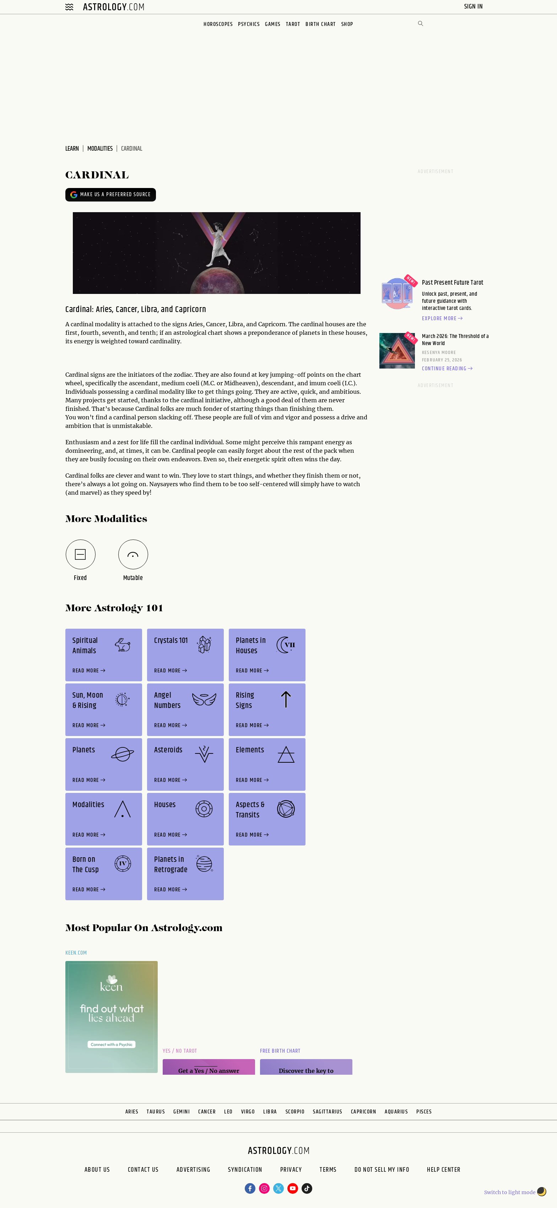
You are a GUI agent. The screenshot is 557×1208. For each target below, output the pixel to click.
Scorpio (295, 1111)
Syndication (245, 1170)
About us (97, 1170)
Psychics (249, 24)
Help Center (444, 1170)
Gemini (181, 1111)
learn (72, 149)
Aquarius (396, 1111)
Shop (347, 24)
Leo (228, 1111)
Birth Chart (320, 24)
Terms (328, 1170)
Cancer (207, 1111)
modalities (100, 149)
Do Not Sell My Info (382, 1170)
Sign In (474, 6)
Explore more (443, 318)
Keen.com (76, 953)
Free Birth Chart (280, 1051)
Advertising (194, 1170)
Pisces (424, 1111)
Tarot (293, 24)
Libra (270, 1111)
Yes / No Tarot (180, 1051)
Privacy (291, 1170)
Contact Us (143, 1170)
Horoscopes (218, 24)
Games (273, 24)
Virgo (248, 1111)
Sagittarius (327, 1111)
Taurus (156, 1111)
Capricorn (364, 1111)
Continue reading (448, 368)
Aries (132, 1111)
